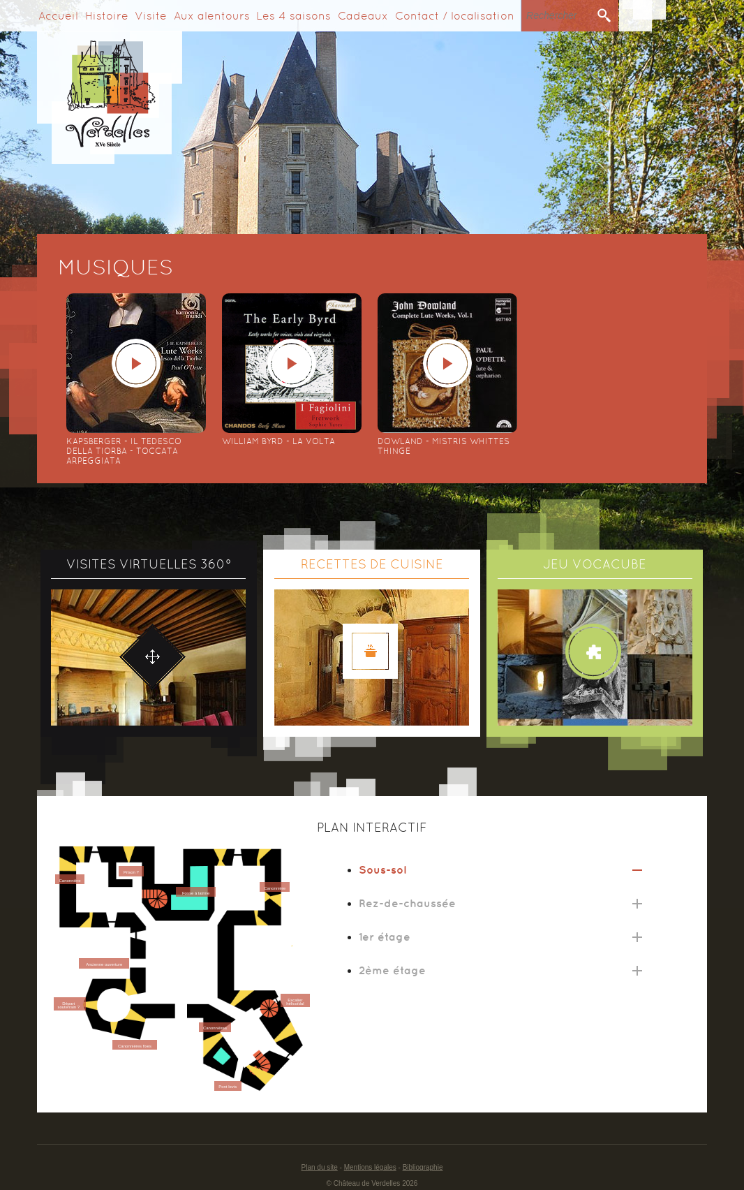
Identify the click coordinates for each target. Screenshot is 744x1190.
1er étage (384, 936)
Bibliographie (423, 1167)
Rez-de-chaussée (407, 903)
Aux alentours (212, 15)
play (136, 363)
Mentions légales (370, 1167)
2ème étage (392, 970)
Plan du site (320, 1167)
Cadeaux (363, 15)
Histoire (106, 15)
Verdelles (109, 97)
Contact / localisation (454, 15)
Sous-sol (382, 869)
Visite (151, 15)
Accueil (58, 15)
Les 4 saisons (293, 15)
